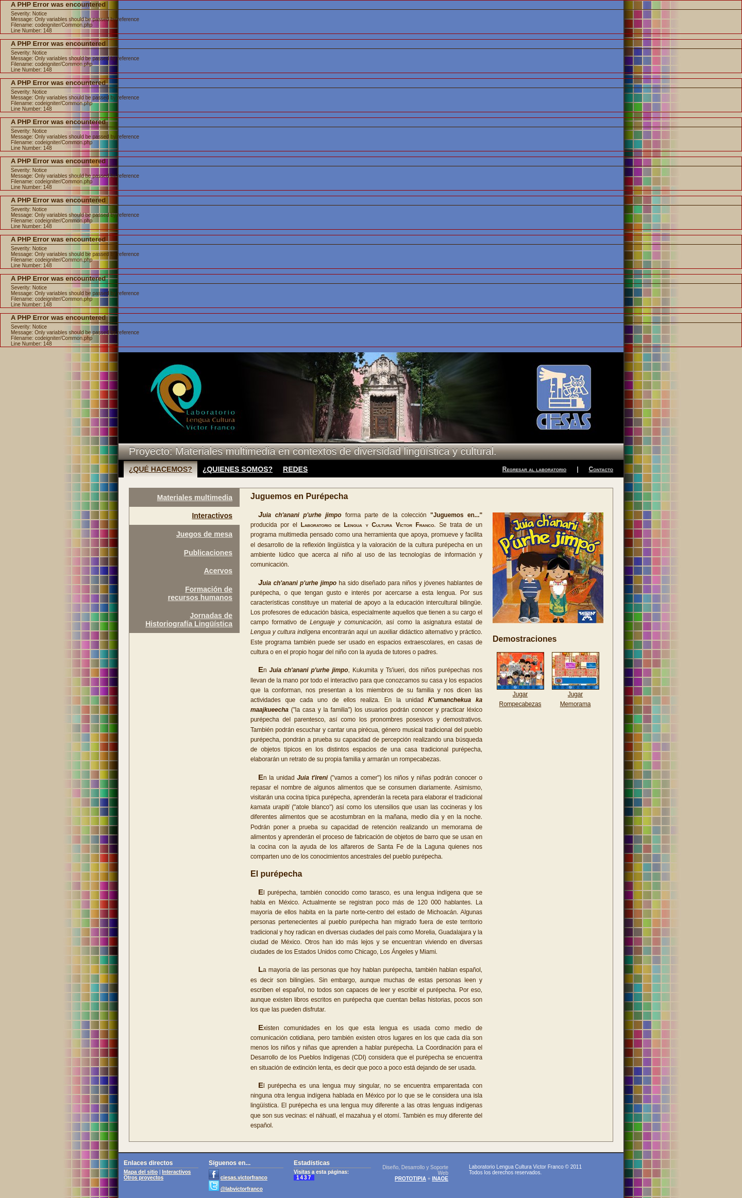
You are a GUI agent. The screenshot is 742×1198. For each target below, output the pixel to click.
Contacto (601, 469)
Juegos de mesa (204, 534)
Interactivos (212, 515)
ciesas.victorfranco (244, 1177)
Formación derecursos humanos (200, 593)
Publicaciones (208, 553)
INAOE (440, 1179)
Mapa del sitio (141, 1172)
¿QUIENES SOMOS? (238, 469)
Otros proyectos (143, 1177)
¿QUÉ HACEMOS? (160, 469)
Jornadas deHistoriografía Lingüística (188, 619)
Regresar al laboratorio (534, 469)
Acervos (218, 571)
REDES (295, 469)
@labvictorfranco (242, 1189)
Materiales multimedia (194, 497)
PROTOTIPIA (410, 1179)
